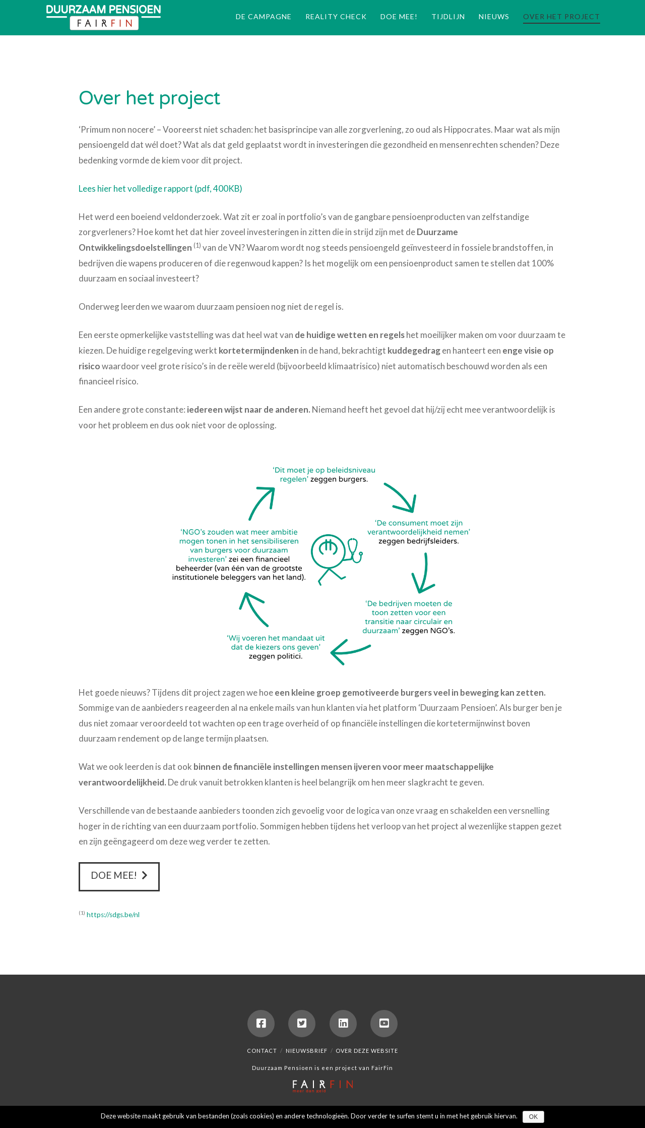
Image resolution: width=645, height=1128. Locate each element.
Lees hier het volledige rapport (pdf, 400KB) (160, 188)
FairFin (382, 1067)
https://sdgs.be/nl (113, 915)
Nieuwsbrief (307, 1050)
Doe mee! (119, 875)
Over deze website (367, 1050)
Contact (262, 1050)
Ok (533, 1116)
